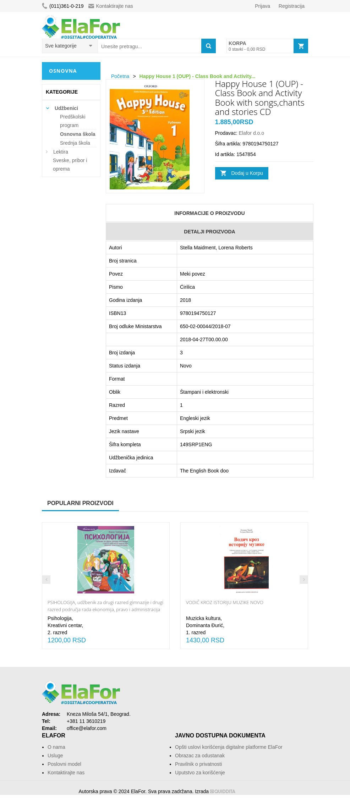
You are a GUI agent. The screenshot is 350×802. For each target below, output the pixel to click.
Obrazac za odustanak (200, 755)
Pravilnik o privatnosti (198, 764)
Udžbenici (66, 108)
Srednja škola (75, 143)
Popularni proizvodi (80, 503)
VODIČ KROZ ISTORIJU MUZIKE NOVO (224, 602)
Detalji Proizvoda (209, 231)
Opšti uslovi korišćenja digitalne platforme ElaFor (229, 747)
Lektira (60, 152)
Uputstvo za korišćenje (200, 772)
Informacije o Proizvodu (209, 213)
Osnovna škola (77, 134)
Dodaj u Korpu (247, 173)
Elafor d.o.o (251, 133)
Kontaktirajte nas (110, 6)
